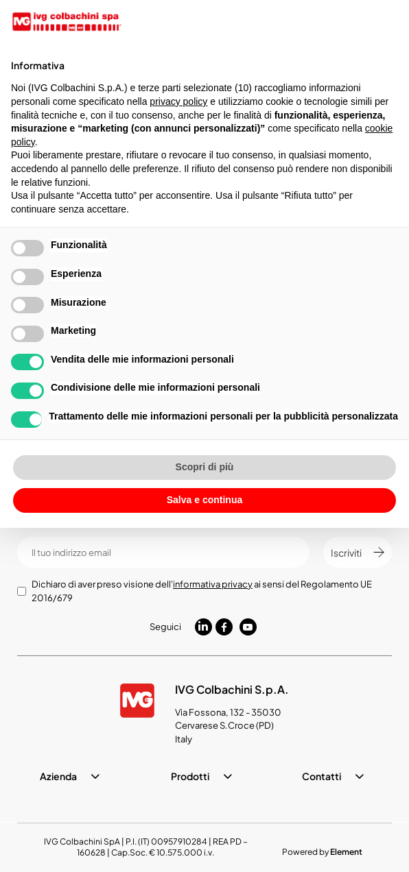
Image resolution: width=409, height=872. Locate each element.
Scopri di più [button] (205, 466)
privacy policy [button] (178, 101)
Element (346, 852)
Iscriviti (357, 552)
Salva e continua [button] (204, 499)
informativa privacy (213, 584)
